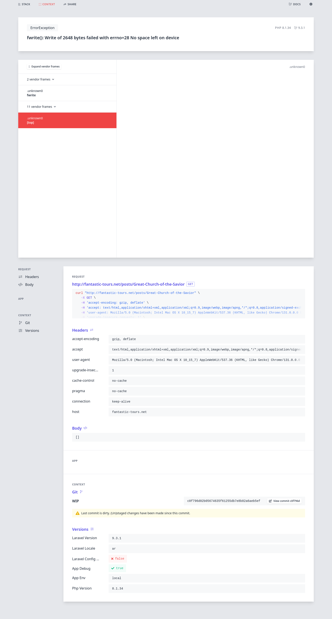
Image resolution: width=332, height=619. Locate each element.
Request (24, 269)
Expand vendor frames (44, 66)
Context (24, 315)
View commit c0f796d (284, 501)
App (21, 299)
